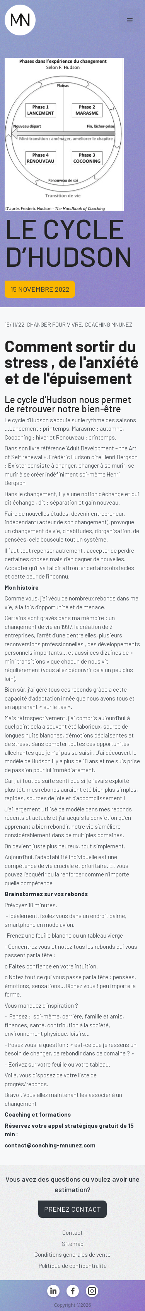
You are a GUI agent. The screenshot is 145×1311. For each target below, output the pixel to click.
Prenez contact (72, 1209)
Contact (72, 1232)
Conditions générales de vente (72, 1254)
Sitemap (73, 1243)
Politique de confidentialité (73, 1265)
